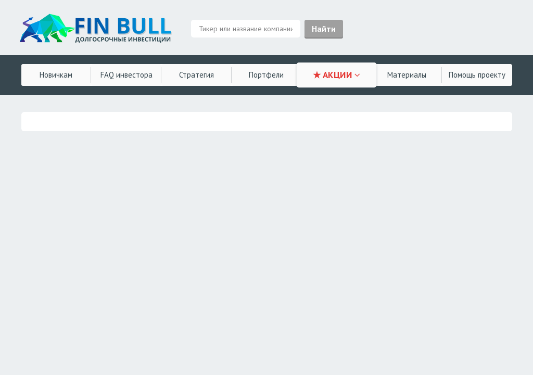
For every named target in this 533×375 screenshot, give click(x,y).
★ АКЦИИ (336, 75)
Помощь (477, 75)
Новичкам (56, 75)
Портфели (266, 75)
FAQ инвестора (126, 75)
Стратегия (196, 75)
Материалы (406, 75)
